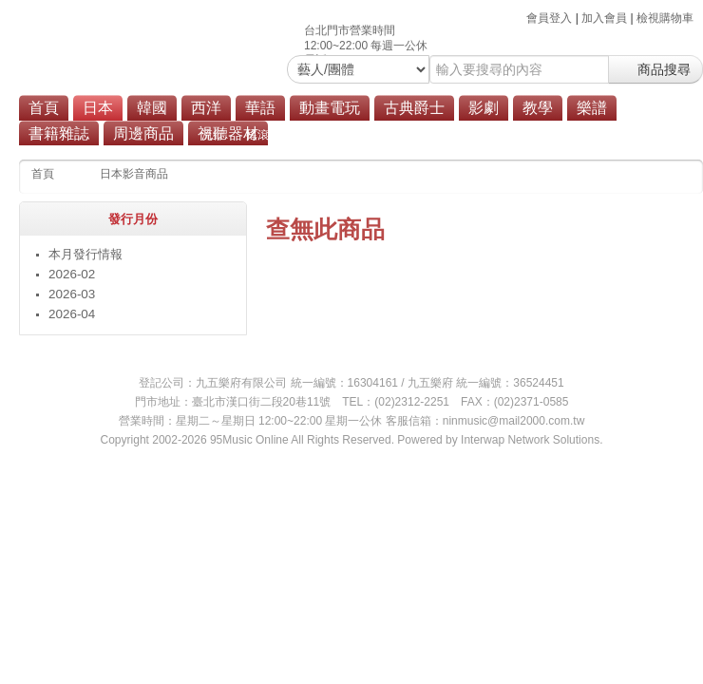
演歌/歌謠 (353, 135)
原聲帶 (417, 135)
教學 (537, 108)
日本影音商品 (134, 173)
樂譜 (592, 108)
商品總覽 (479, 135)
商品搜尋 (655, 69)
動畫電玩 (329, 108)
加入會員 (604, 18)
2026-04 (71, 314)
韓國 (152, 108)
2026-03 (71, 294)
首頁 (43, 108)
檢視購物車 (665, 18)
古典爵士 (414, 108)
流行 (212, 135)
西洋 (206, 108)
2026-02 (71, 274)
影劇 (483, 108)
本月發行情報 (85, 254)
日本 (98, 108)
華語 (260, 108)
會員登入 (549, 18)
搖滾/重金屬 (276, 135)
